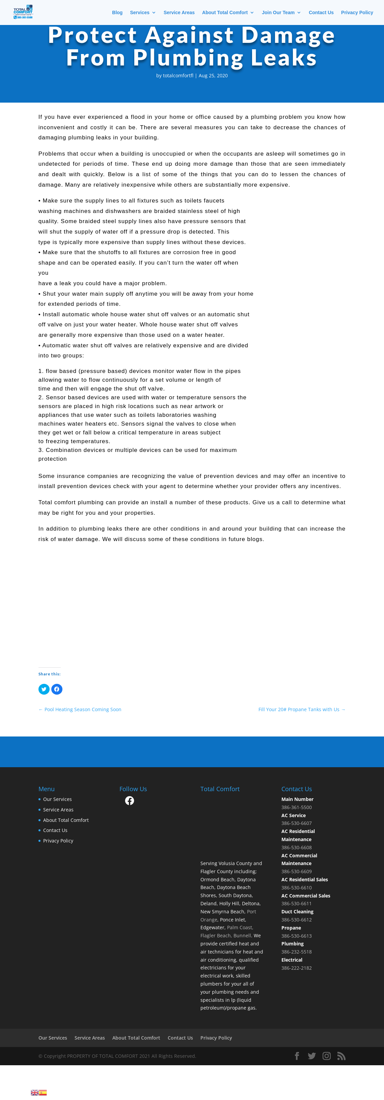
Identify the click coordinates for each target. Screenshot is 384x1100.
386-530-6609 (296, 871)
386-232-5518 (296, 951)
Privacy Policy (357, 12)
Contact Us (321, 12)
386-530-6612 (296, 919)
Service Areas (179, 12)
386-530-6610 (296, 887)
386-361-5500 (296, 807)
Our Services (57, 799)
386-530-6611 (296, 903)
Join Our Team (278, 12)
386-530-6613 (296, 936)
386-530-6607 (296, 823)
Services (139, 12)
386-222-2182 (296, 968)
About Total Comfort (225, 12)
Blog (117, 12)
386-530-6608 (296, 847)
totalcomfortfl (178, 75)
